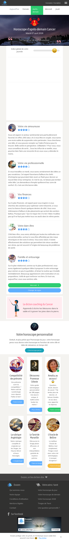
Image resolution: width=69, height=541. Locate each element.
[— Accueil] (4, 3)
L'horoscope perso (34, 350)
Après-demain (36, 10)
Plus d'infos (36, 410)
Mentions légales (16, 503)
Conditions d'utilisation (19, 499)
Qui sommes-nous (17, 490)
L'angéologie (18, 461)
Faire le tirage (37, 463)
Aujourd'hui (14, 9)
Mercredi (48, 9)
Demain (26, 9)
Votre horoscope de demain (49, 494)
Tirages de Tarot (44, 503)
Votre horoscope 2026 (47, 499)
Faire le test (17, 402)
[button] (66, 3)
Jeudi (57, 9)
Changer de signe (34, 290)
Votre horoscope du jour (47, 490)
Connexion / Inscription (53, 3)
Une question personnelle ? (49, 508)
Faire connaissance (57, 410)
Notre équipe (15, 494)
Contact (13, 508)
